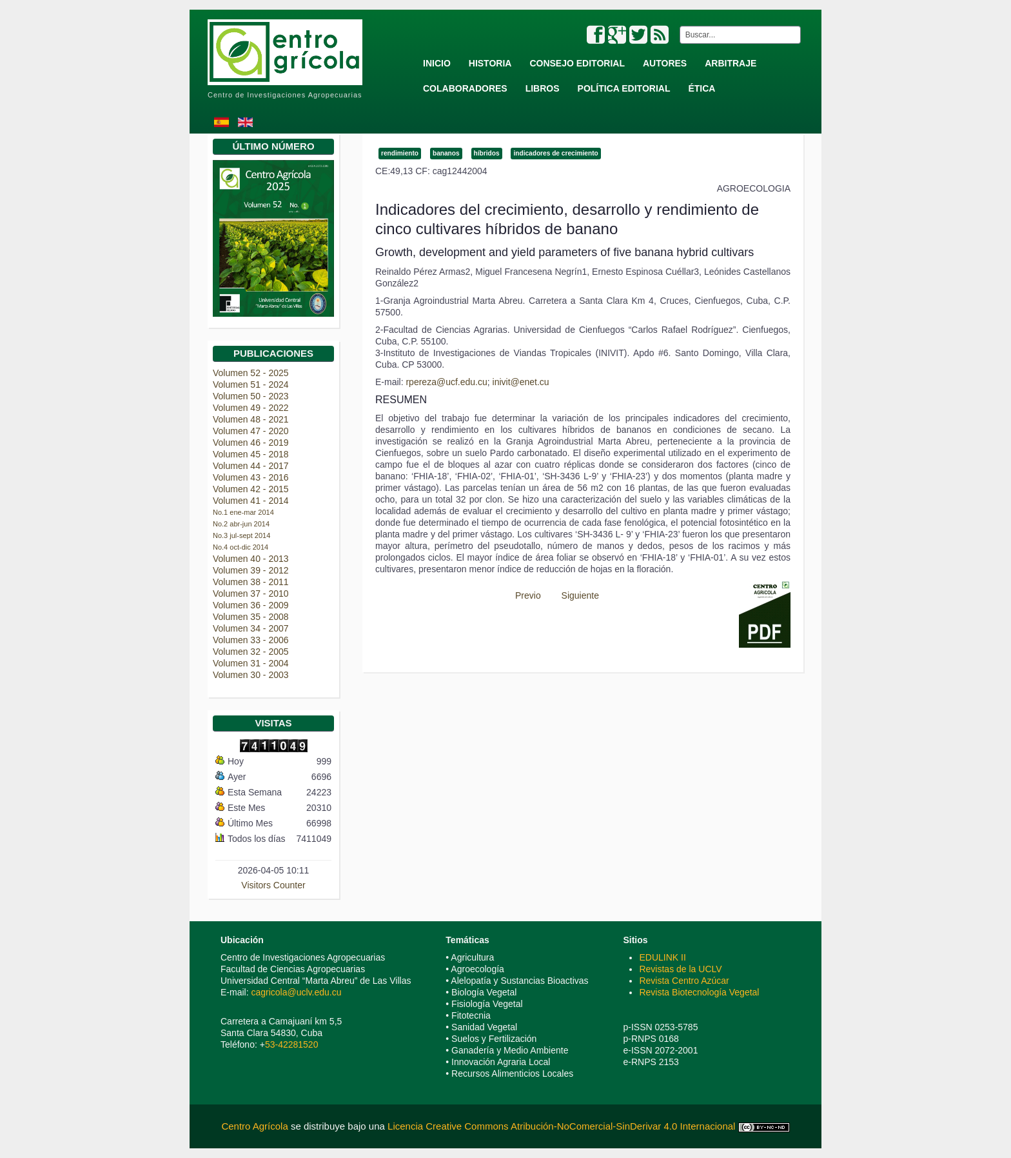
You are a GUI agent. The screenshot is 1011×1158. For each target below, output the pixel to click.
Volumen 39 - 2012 (251, 570)
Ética (701, 88)
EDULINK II (662, 957)
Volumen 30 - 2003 (251, 675)
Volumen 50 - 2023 (251, 396)
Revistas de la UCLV (680, 969)
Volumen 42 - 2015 (251, 489)
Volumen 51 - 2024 (251, 384)
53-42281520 (292, 1044)
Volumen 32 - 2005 (251, 651)
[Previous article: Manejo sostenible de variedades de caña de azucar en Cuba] (522, 595)
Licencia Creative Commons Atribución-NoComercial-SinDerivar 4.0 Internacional (561, 1126)
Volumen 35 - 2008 (251, 617)
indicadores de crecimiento (555, 153)
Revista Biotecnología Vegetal (699, 992)
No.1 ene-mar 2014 (243, 512)
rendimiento (399, 153)
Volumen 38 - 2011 (251, 582)
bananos (446, 153)
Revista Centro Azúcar (684, 980)
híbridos (487, 153)
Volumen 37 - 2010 (251, 593)
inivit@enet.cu (521, 382)
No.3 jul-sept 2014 (241, 535)
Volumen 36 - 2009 (251, 605)
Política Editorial (624, 88)
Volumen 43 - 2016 (251, 477)
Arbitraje (730, 63)
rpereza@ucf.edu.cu (446, 382)
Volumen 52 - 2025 (251, 373)
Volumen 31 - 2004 (251, 663)
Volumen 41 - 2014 (251, 500)
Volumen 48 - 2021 (251, 419)
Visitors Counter (273, 885)
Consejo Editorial (577, 63)
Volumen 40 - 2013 (251, 559)
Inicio (437, 63)
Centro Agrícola (256, 1126)
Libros (542, 88)
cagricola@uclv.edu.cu (296, 992)
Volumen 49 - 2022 (251, 408)
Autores (665, 63)
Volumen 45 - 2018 (251, 454)
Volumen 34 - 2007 (251, 628)
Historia (490, 63)
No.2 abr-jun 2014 (241, 524)
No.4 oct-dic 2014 (240, 547)
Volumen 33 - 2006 (251, 640)
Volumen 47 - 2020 (251, 431)
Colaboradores (465, 88)
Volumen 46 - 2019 (251, 442)
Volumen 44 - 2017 (251, 466)
